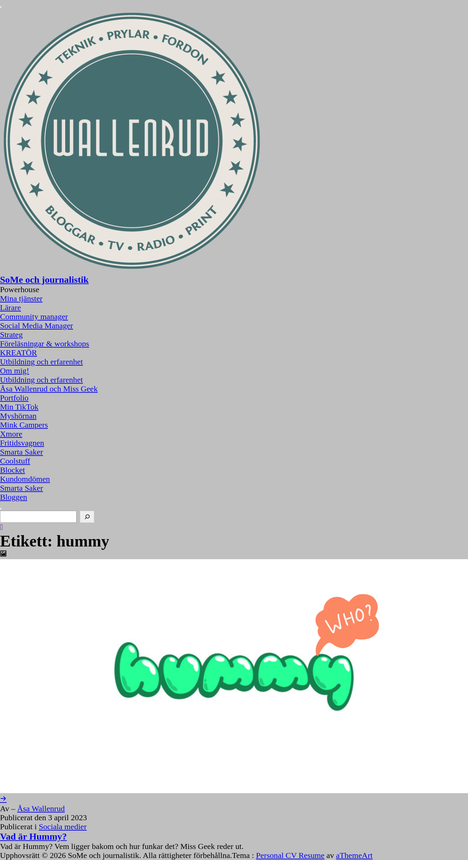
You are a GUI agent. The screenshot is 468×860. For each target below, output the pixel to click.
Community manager (34, 316)
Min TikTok (19, 406)
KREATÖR (18, 352)
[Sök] (87, 517)
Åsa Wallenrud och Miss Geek (49, 388)
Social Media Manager (36, 325)
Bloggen (13, 497)
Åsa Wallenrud (41, 808)
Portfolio (14, 397)
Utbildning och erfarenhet (41, 361)
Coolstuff (15, 461)
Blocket (12, 470)
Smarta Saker (21, 452)
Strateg (11, 334)
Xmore (11, 433)
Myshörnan (18, 415)
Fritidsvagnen (22, 443)
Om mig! (14, 370)
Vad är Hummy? (33, 836)
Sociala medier (63, 826)
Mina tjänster (21, 298)
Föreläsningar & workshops (44, 343)
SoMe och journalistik (44, 279)
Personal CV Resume (290, 855)
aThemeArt (354, 855)
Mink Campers (24, 424)
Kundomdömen (25, 479)
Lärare (10, 307)
